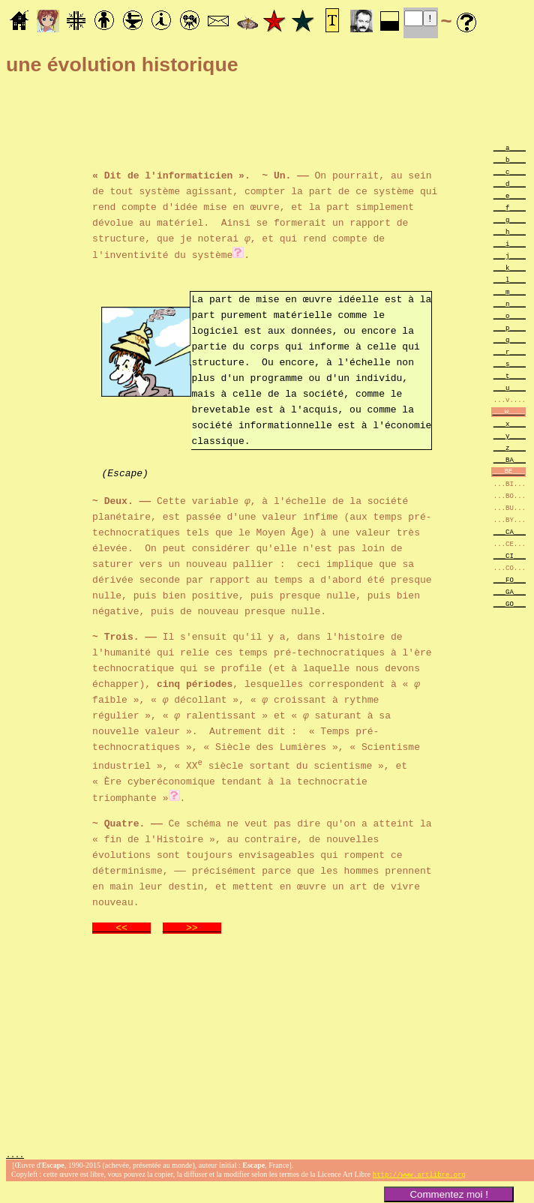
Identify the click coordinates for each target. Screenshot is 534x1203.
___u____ (510, 387)
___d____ (510, 183)
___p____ (510, 327)
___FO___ (510, 579)
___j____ (510, 255)
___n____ (510, 303)
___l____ (510, 279)
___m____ (510, 291)
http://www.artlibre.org (419, 1175)
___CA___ (510, 531)
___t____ (510, 375)
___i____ (510, 243)
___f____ (510, 207)
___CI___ (510, 555)
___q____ (510, 339)
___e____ (510, 195)
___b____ (510, 159)
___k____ (510, 267)
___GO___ (510, 603)
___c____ (510, 171)
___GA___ (510, 591)
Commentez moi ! (449, 1194)
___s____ (510, 363)
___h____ (510, 231)
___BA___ (510, 459)
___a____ (510, 147)
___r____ (510, 351)
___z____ (510, 447)
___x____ (510, 423)
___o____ (510, 315)
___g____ (510, 219)
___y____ (510, 435)
